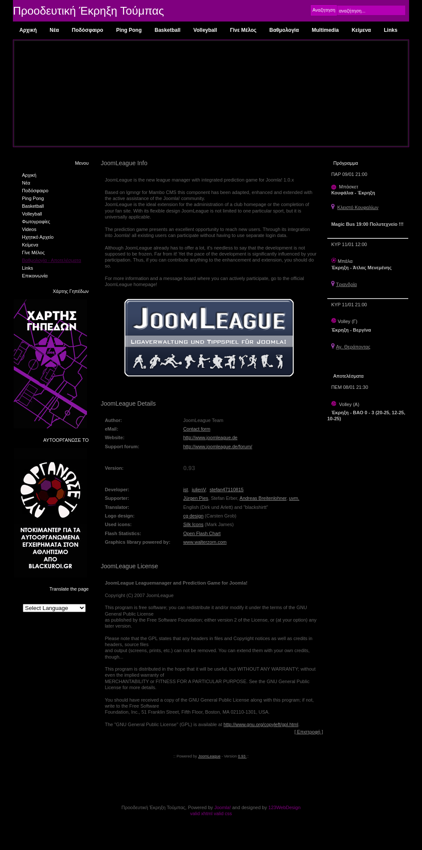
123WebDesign (284, 807)
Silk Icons (193, 524)
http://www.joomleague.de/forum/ (217, 446)
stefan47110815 (227, 489)
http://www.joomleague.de (210, 437)
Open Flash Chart (201, 533)
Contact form (196, 428)
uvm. (294, 498)
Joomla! (222, 807)
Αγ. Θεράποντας (353, 346)
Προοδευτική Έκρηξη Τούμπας (88, 10)
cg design (193, 515)
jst (185, 489)
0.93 (242, 756)
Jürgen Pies (195, 498)
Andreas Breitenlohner (262, 498)
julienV (199, 489)
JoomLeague (209, 756)
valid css (223, 813)
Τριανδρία (346, 284)
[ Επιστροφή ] (309, 731)
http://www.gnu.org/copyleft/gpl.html (260, 724)
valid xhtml (201, 813)
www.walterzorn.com (205, 542)
